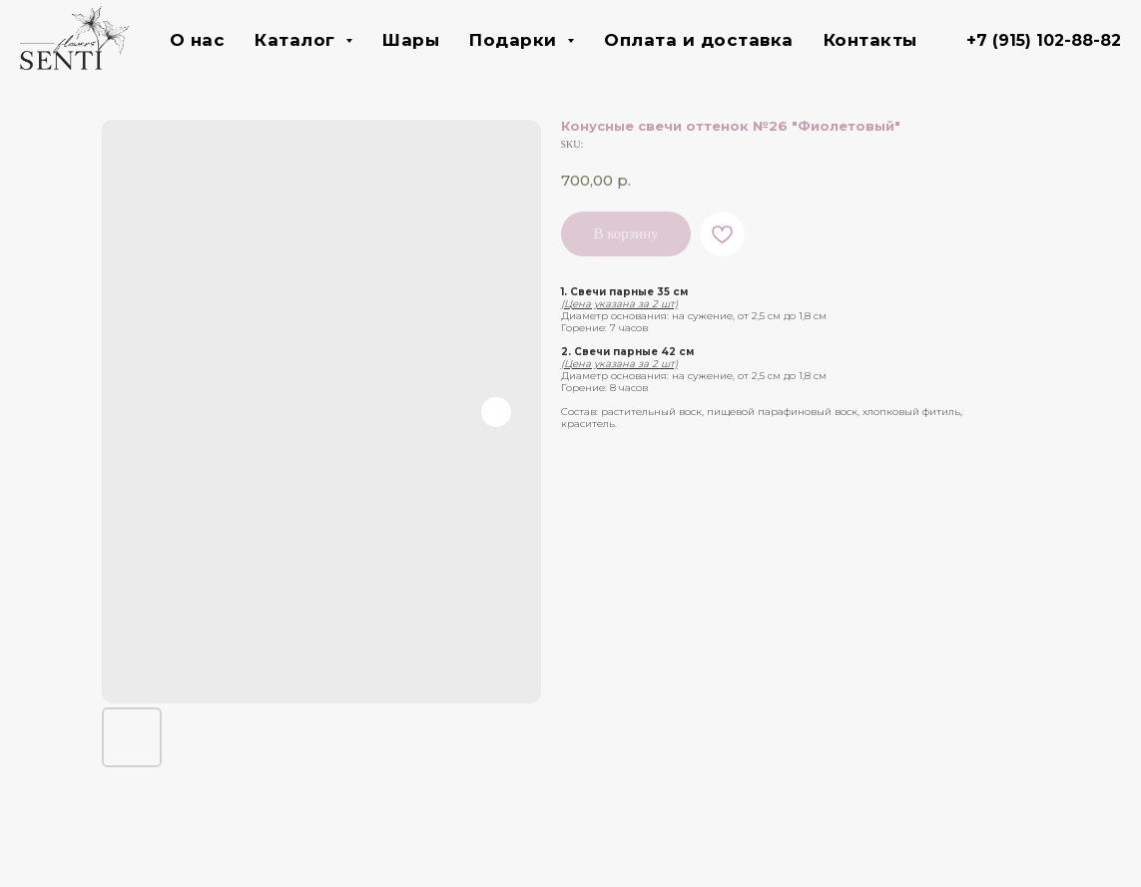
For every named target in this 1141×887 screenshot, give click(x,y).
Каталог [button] (297, 40)
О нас (198, 40)
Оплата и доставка (699, 40)
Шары (410, 40)
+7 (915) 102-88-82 (1043, 40)
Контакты (870, 40)
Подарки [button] (515, 40)
